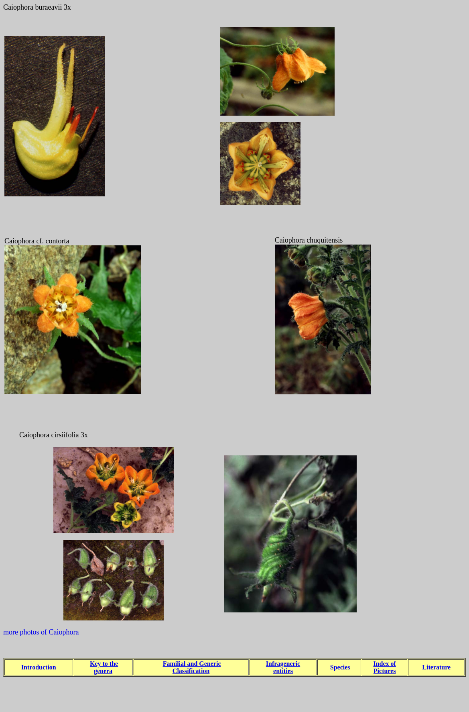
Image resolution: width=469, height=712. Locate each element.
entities (283, 670)
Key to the (104, 663)
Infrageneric (283, 663)
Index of (384, 663)
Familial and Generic (192, 663)
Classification (191, 670)
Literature (436, 667)
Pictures (385, 670)
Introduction (38, 667)
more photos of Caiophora (41, 632)
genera (103, 670)
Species (340, 667)
